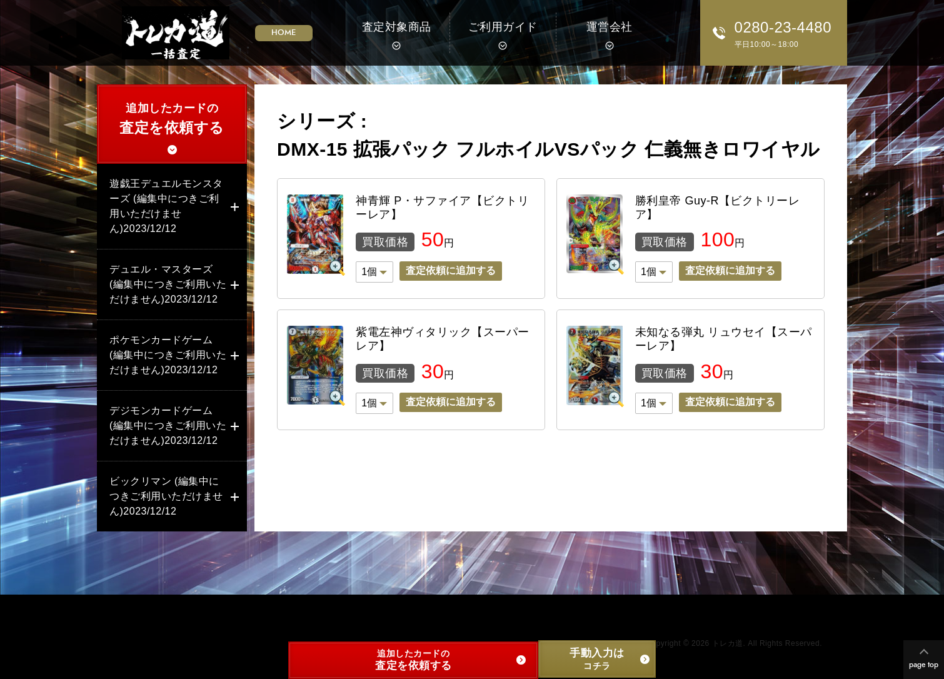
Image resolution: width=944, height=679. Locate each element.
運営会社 (609, 27)
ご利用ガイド (503, 27)
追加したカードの (171, 120)
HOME (283, 33)
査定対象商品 (396, 27)
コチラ (597, 658)
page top (923, 664)
